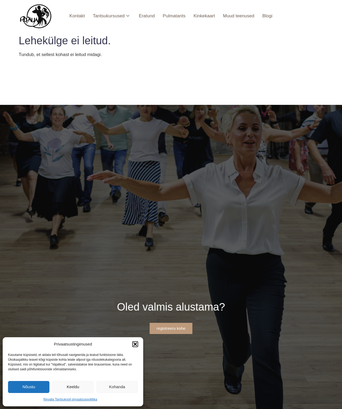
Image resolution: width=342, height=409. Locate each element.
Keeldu (73, 386)
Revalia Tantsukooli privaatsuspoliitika (70, 399)
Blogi (267, 15)
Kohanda (117, 386)
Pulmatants (174, 15)
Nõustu (28, 386)
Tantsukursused (111, 15)
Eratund (147, 15)
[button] (135, 344)
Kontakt (77, 15)
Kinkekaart (204, 15)
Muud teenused (238, 15)
